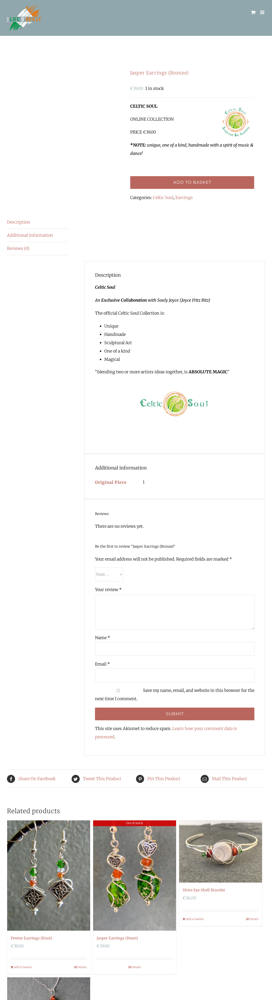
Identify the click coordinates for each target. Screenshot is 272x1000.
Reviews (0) (18, 248)
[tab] (38, 222)
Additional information (30, 235)
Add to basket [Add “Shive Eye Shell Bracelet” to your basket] (195, 919)
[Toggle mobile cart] (253, 12)
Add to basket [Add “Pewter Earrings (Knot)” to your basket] (23, 967)
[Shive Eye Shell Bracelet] (220, 851)
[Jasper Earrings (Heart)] (134, 875)
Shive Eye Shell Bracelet (204, 890)
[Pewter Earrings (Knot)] (48, 875)
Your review (108, 589)
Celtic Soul (163, 197)
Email (102, 664)
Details (82, 967)
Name (102, 637)
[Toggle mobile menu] (262, 12)
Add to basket (192, 182)
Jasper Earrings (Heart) (117, 938)
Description (18, 222)
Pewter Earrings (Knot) (31, 938)
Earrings (184, 197)
